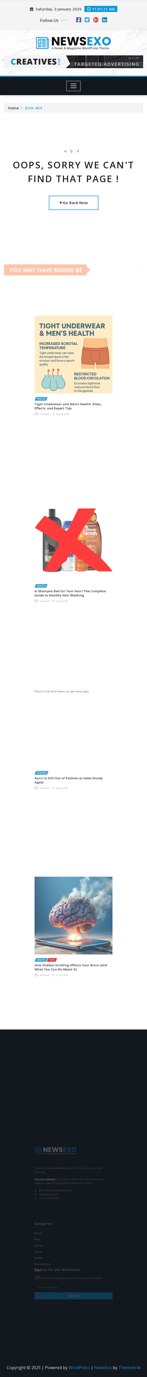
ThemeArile (129, 1367)
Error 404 (33, 108)
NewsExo (103, 1367)
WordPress (79, 1367)
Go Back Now (74, 202)
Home (13, 108)
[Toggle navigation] (73, 86)
